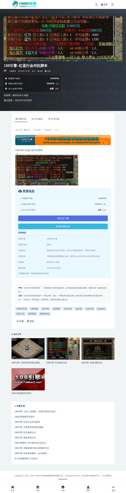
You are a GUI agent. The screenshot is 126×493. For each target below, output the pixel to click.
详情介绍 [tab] (21, 119)
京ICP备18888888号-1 (91, 475)
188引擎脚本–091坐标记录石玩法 (30, 442)
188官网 (34, 309)
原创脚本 (37, 130)
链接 (30, 321)
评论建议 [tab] (37, 119)
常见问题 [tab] (53, 119)
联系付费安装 (63, 226)
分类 (37, 489)
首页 (28, 130)
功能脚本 (12, 71)
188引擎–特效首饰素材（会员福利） (31, 453)
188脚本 (56, 309)
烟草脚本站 (45, 313)
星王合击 (20, 313)
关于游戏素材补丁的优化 (25, 458)
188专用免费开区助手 (21, 393)
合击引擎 (89, 309)
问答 (63, 489)
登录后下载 (63, 218)
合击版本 (101, 309)
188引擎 (45, 309)
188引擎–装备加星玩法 (91, 362)
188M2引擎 (22, 309)
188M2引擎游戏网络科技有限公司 (49, 475)
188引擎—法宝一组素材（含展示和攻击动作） (35, 411)
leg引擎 (79, 309)
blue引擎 (68, 309)
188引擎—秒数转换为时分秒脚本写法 (31, 448)
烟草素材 (32, 313)
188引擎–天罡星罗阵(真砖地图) (25, 362)
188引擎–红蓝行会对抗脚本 (27, 422)
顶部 (113, 489)
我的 (88, 489)
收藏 (20, 321)
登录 (104, 4)
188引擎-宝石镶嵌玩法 (56, 362)
